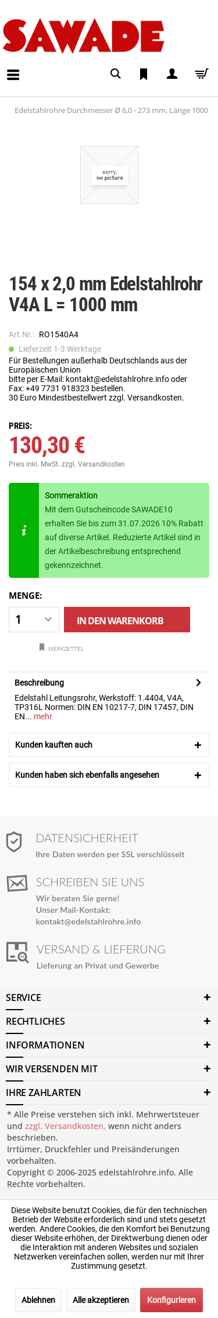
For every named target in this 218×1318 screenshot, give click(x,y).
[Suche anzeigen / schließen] (115, 74)
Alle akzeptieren (101, 1300)
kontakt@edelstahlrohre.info (88, 921)
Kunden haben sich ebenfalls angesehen (87, 775)
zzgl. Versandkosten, (65, 1125)
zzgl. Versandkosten (93, 464)
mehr (42, 716)
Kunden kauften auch (53, 744)
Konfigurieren (171, 1300)
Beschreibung (39, 682)
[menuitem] (3, 66)
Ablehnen (38, 1300)
